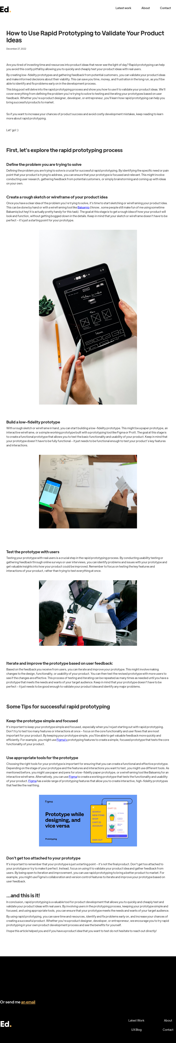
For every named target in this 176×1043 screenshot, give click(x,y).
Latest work (123, 8)
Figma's (62, 740)
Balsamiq (83, 207)
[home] (5, 7)
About (145, 8)
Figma (73, 776)
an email (28, 1001)
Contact (165, 8)
